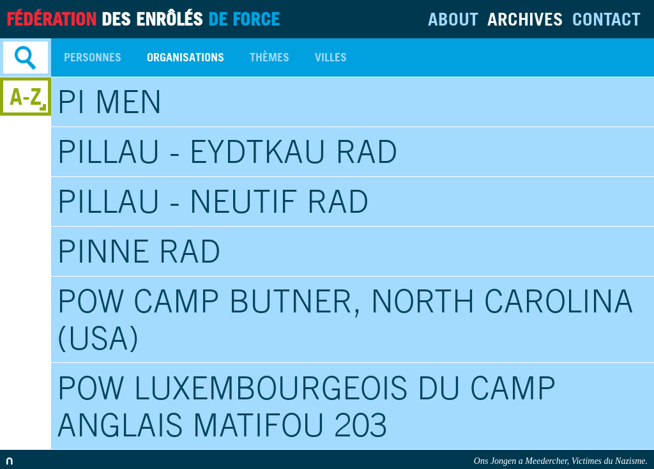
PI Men (109, 101)
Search (25, 57)
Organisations (185, 57)
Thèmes (269, 57)
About (453, 18)
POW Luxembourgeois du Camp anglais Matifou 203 (306, 406)
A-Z (26, 96)
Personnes (92, 57)
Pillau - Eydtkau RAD (227, 151)
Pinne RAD (138, 251)
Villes (331, 57)
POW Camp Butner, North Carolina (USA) (345, 319)
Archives (525, 18)
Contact (606, 18)
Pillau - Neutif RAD (213, 201)
